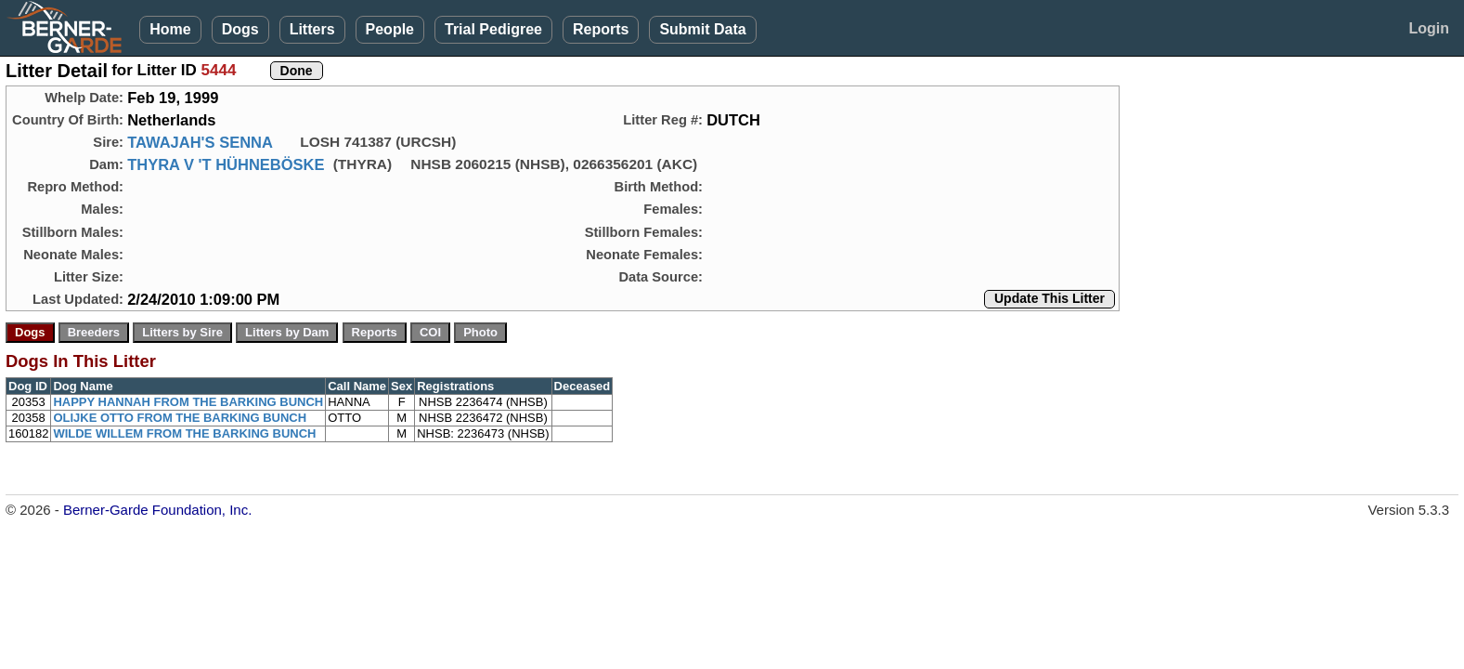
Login (1428, 28)
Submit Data (702, 29)
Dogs (240, 29)
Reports (600, 29)
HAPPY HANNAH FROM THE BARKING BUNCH (188, 402)
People (390, 29)
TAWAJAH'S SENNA (200, 142)
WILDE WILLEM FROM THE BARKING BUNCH (184, 433)
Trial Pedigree (493, 29)
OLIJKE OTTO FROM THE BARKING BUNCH (179, 418)
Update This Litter (1049, 298)
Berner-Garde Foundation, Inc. (157, 510)
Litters (312, 29)
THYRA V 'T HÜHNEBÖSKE (225, 164)
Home (169, 29)
